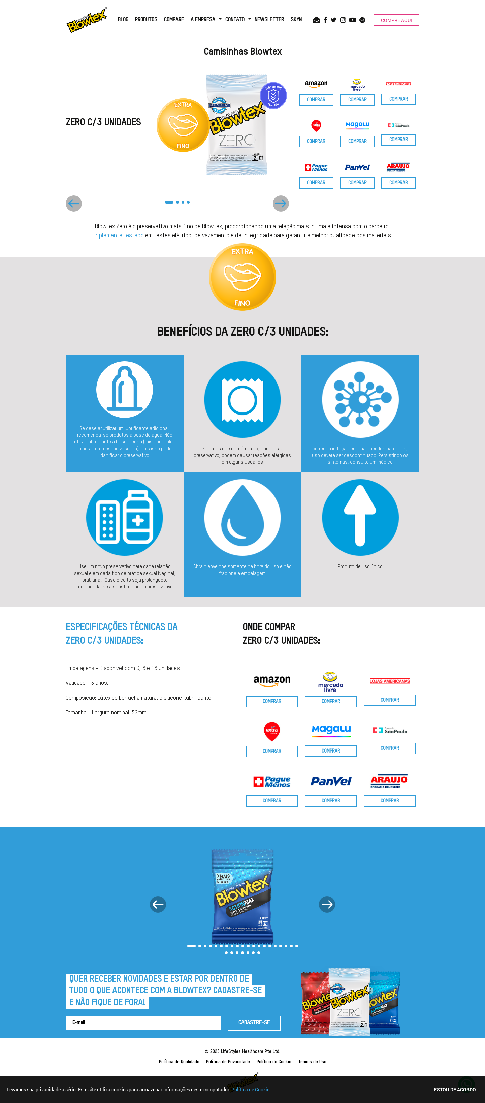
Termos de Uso (312, 1062)
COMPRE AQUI (396, 20)
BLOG (123, 20)
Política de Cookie (274, 1062)
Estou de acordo (455, 1089)
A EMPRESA (203, 20)
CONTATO (235, 20)
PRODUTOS (146, 20)
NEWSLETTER (269, 20)
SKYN (296, 20)
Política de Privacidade (228, 1062)
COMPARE (174, 20)
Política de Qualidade (179, 1062)
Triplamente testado (118, 236)
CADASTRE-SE (254, 1023)
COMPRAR (316, 100)
